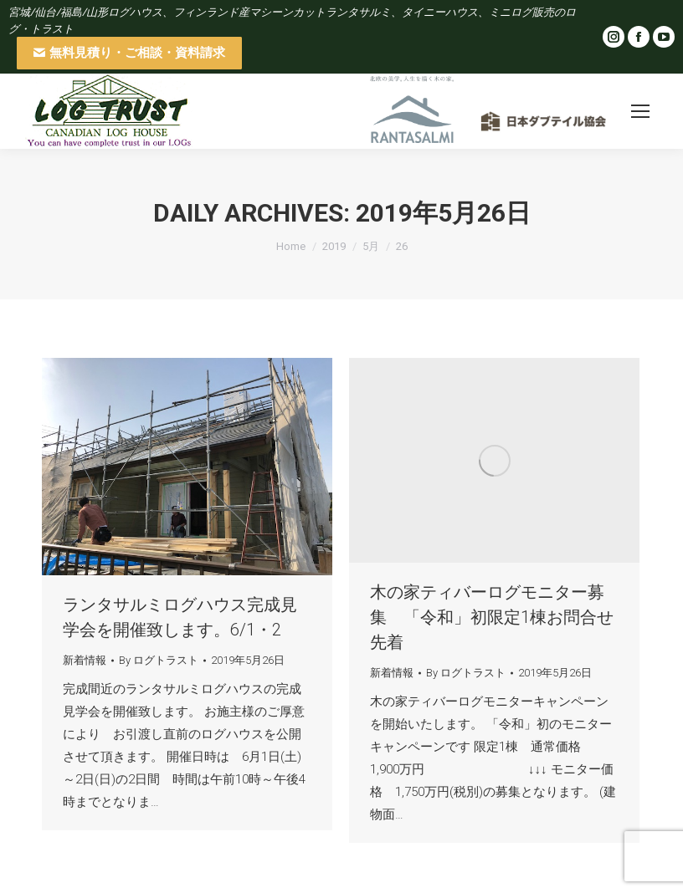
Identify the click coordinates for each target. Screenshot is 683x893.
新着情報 (84, 660)
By (158, 660)
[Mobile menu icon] (640, 111)
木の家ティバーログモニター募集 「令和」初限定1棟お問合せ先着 (492, 617)
